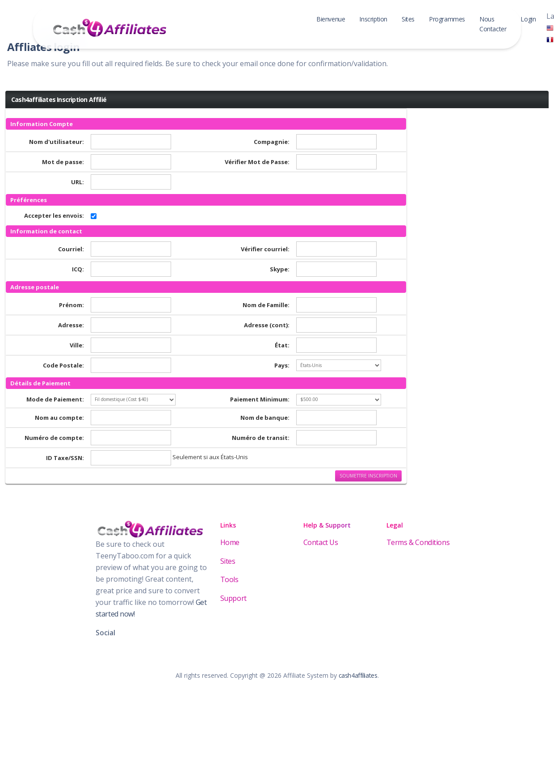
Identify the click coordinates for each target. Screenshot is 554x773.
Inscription (373, 19)
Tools (229, 579)
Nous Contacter (492, 24)
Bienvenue (330, 19)
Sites (408, 19)
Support (233, 598)
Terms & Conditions (418, 542)
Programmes (447, 19)
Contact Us (320, 542)
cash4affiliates (358, 675)
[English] (550, 28)
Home (229, 542)
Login (528, 19)
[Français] (550, 39)
